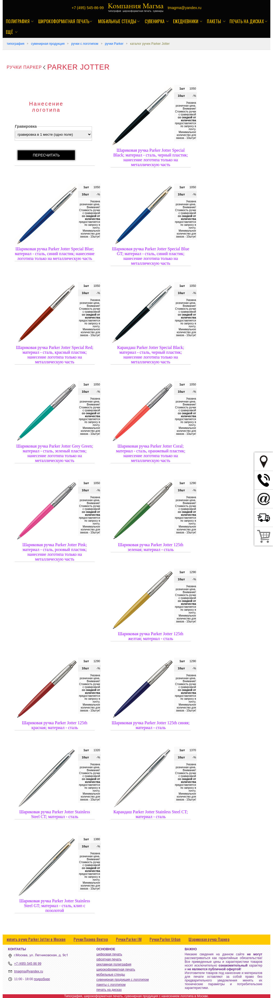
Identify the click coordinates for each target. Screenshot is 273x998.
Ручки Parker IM (129, 939)
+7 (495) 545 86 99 (27, 963)
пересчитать (46, 155)
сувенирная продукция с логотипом (122, 979)
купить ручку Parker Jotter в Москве (36, 939)
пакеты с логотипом (111, 985)
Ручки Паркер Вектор (91, 939)
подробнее (42, 979)
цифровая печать (109, 954)
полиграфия (18, 21)
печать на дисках (247, 21)
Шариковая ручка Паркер (208, 939)
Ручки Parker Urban (165, 939)
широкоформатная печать (64, 21)
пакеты (214, 21)
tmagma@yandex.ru (28, 971)
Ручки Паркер (24, 67)
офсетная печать (109, 959)
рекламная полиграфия (113, 964)
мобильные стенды (117, 21)
